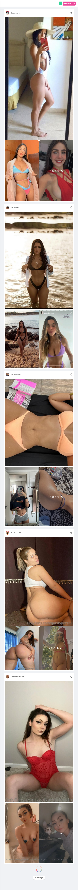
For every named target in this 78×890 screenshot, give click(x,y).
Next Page (39, 878)
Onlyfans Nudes (69, 3)
